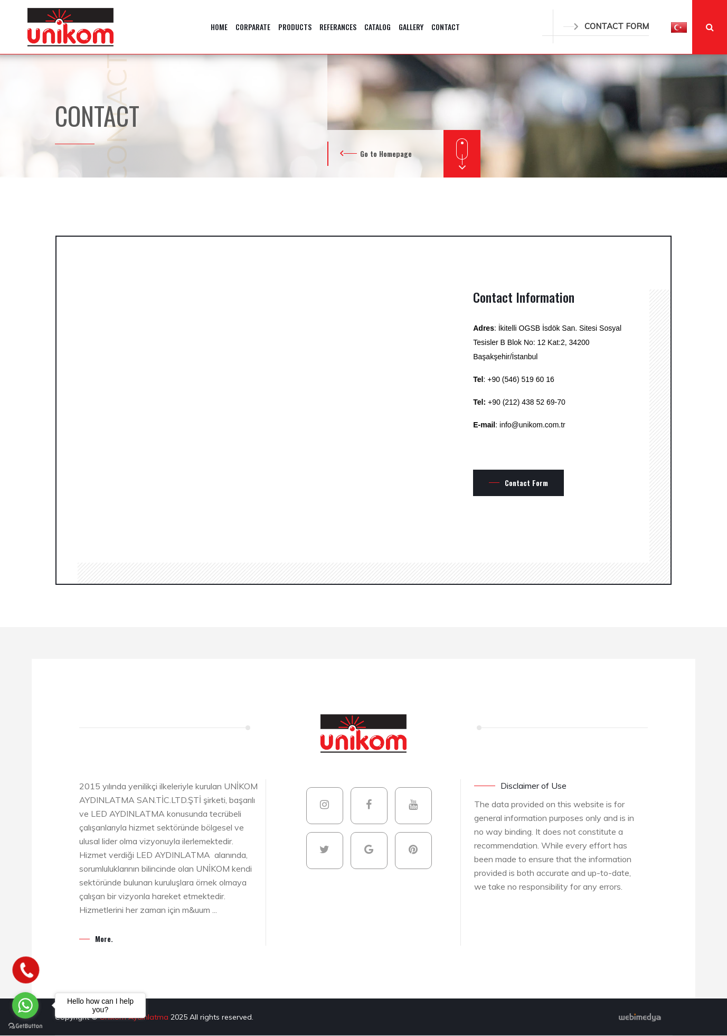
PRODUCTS (294, 26)
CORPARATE (252, 26)
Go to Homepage (386, 153)
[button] (679, 27)
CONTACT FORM (606, 26)
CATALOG (377, 26)
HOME (219, 26)
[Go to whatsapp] (25, 1005)
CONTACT (445, 26)
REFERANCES (337, 26)
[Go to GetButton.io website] (25, 1025)
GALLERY (411, 26)
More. (104, 938)
